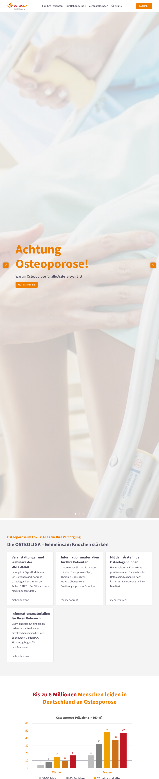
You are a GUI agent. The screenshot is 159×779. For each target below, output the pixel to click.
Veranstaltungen (98, 6)
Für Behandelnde (76, 6)
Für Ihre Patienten (52, 6)
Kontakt (144, 6)
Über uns (116, 6)
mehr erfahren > (21, 600)
